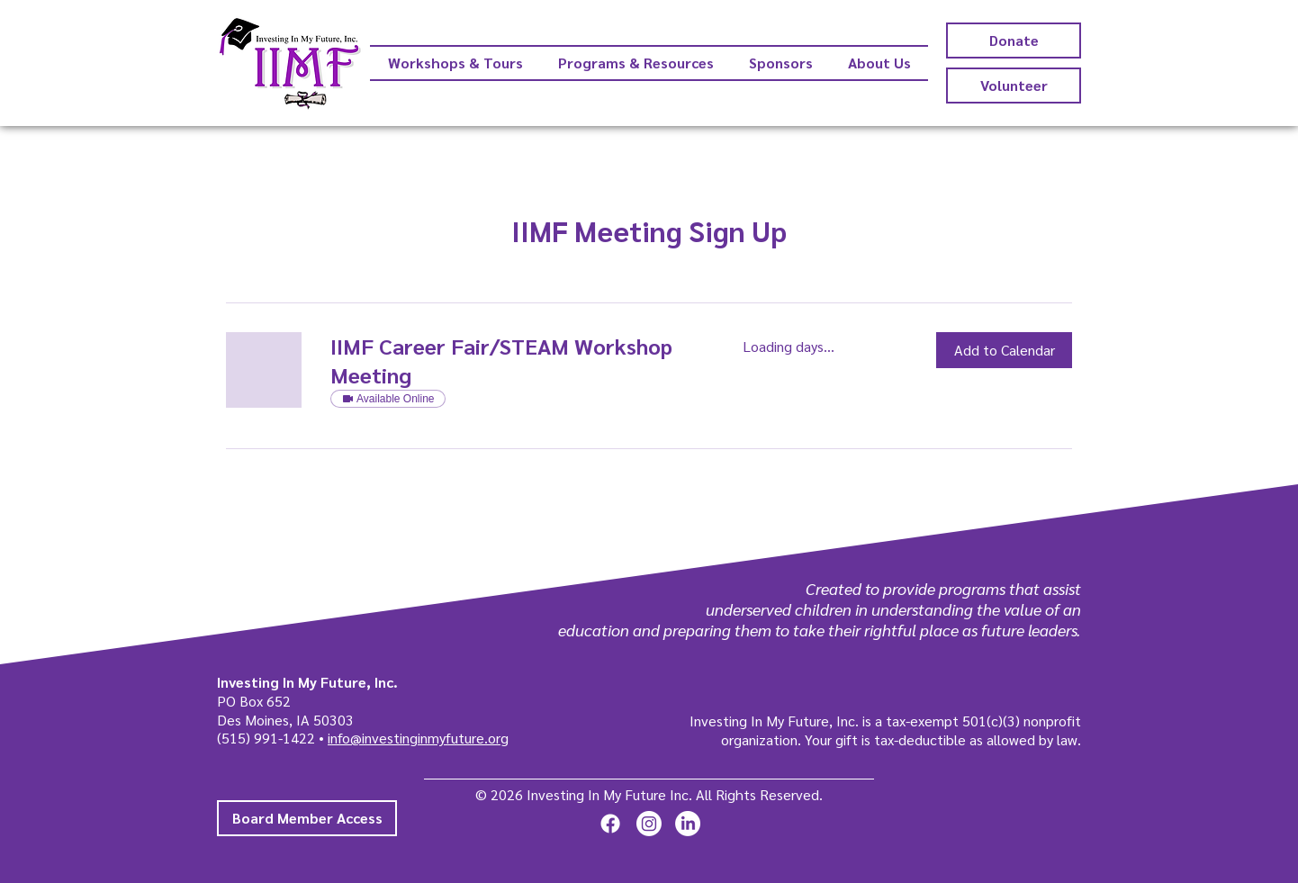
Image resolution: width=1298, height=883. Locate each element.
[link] (514, 361)
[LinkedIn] (687, 823)
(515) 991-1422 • (272, 737)
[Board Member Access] (307, 818)
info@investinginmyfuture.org (418, 737)
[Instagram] (649, 823)
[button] (1004, 350)
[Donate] (1013, 41)
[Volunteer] (1013, 86)
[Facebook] (610, 823)
